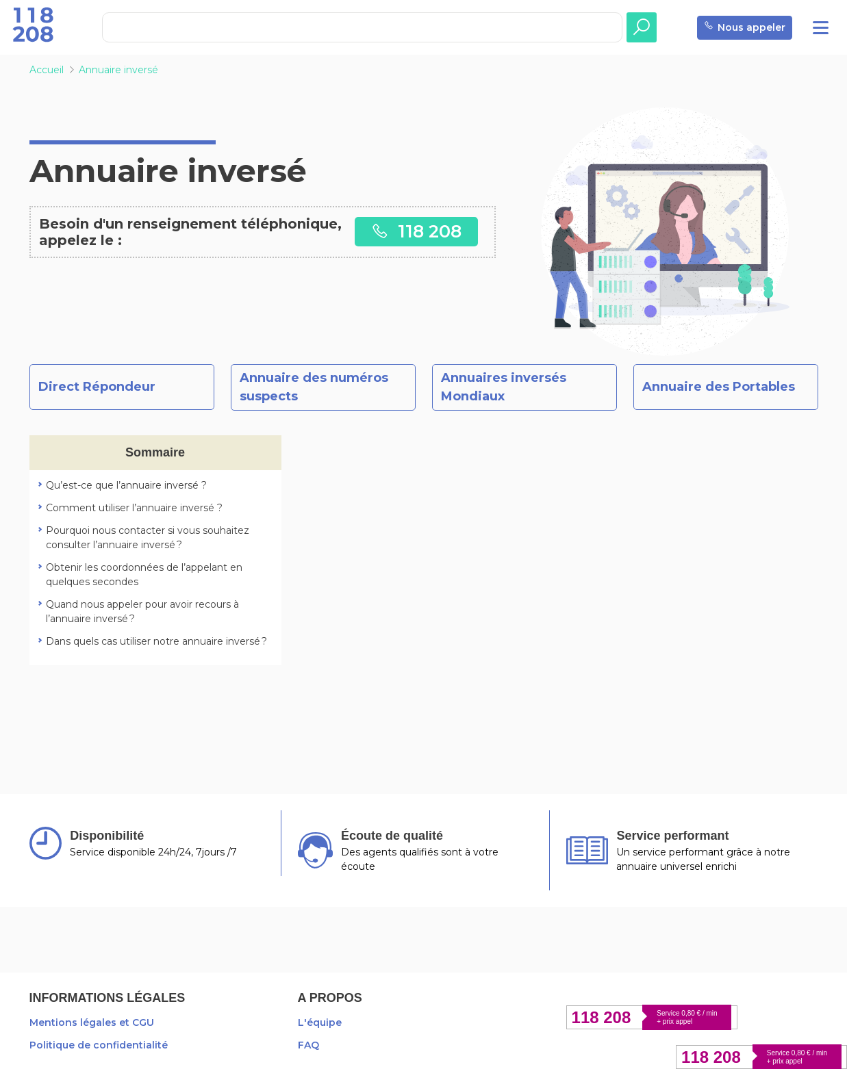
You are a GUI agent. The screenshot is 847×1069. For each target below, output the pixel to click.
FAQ (308, 1045)
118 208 (416, 231)
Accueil (46, 70)
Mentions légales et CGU (91, 1022)
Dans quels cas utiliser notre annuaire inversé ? (156, 641)
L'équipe (320, 1022)
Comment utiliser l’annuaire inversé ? (134, 508)
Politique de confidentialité (98, 1045)
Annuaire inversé (118, 70)
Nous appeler (744, 28)
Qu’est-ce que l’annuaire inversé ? (126, 485)
